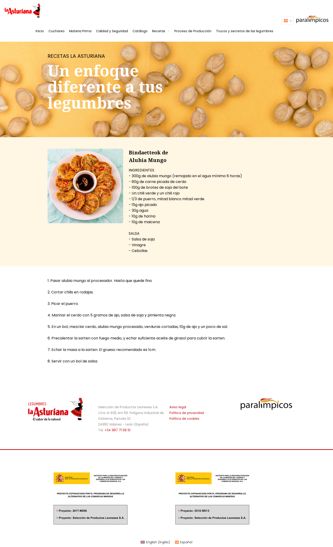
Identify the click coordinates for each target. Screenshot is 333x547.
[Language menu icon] (287, 21)
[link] (266, 403)
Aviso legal (177, 407)
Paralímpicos (311, 20)
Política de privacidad (186, 413)
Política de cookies (184, 418)
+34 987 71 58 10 (118, 430)
